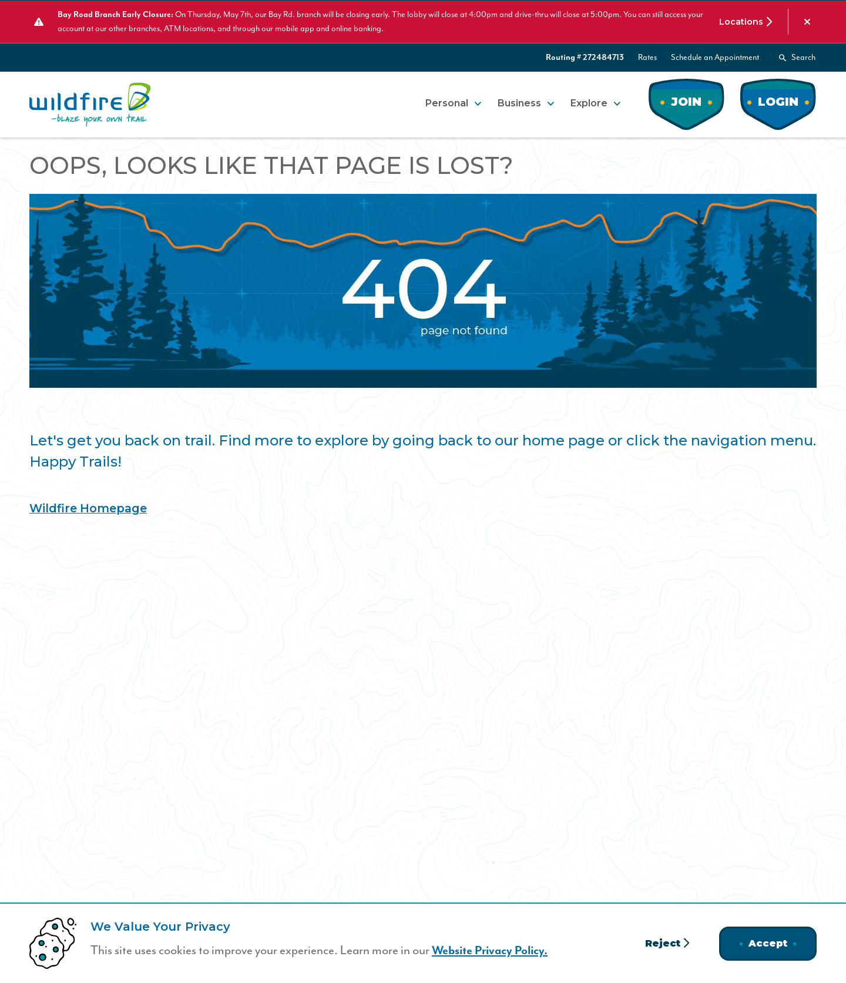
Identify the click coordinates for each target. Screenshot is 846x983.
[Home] (90, 104)
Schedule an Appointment (715, 57)
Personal (446, 102)
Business (519, 102)
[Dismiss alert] (807, 21)
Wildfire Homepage (89, 508)
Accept (768, 943)
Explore (588, 102)
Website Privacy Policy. (492, 951)
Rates (647, 57)
